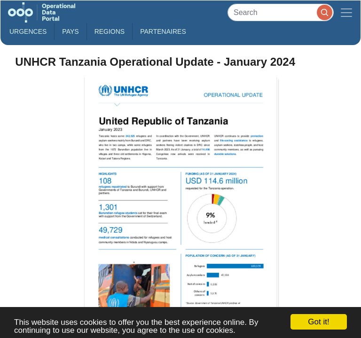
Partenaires (163, 31)
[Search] (281, 12)
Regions (109, 31)
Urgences (28, 31)
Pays (70, 31)
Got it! (318, 321)
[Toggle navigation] (346, 12)
